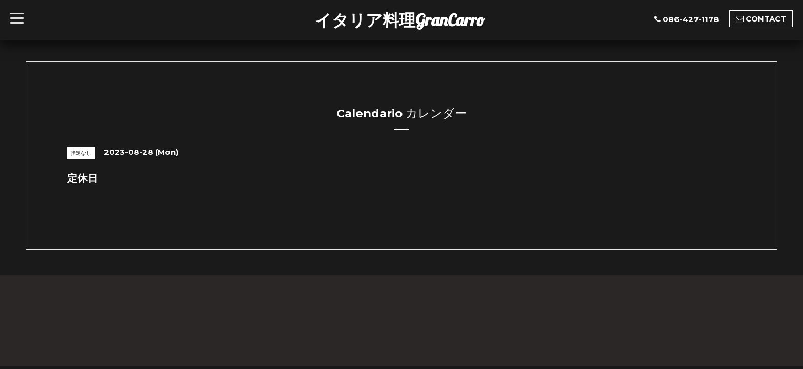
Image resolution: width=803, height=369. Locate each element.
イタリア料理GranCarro (400, 20)
